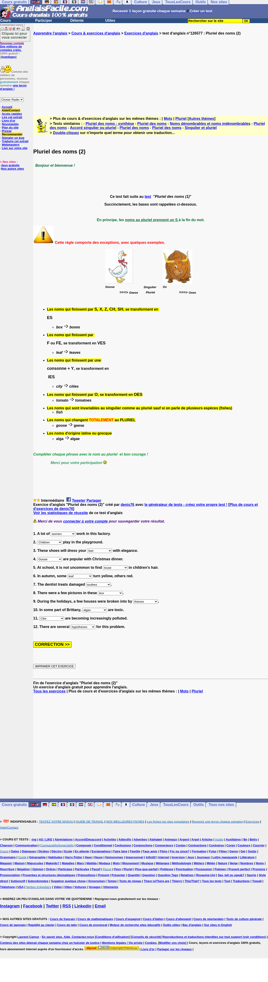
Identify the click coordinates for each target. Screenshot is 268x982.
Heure (98, 857)
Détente (77, 20)
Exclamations (101, 851)
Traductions (241, 881)
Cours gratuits (14, 805)
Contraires (216, 845)
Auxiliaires (233, 839)
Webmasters (10, 144)
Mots (168, 119)
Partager (94, 500)
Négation (23, 869)
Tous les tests (212, 881)
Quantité (134, 875)
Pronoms (258, 869)
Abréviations (64, 839)
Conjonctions (142, 845)
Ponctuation (184, 869)
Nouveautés (10, 124)
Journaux (203, 857)
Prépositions (87, 875)
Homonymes (114, 857)
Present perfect (239, 869)
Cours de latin (67, 925)
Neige (234, 863)
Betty (253, 839)
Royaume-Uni (205, 875)
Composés (83, 845)
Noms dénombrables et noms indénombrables (210, 124)
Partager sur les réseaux (174, 949)
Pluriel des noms (152, 124)
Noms (260, 863)
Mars (80, 863)
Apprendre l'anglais (50, 33)
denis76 (127, 505)
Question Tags (168, 875)
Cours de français (62, 919)
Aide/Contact (11, 110)
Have (88, 857)
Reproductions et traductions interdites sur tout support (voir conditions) (214, 937)
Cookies (151, 942)
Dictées (43, 851)
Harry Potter (73, 857)
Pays (117, 869)
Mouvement (130, 863)
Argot (195, 839)
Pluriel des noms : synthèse (110, 124)
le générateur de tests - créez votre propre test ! (185, 505)
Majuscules (35, 863)
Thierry (177, 881)
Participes (65, 869)
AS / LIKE (45, 839)
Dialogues (29, 851)
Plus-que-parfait (146, 869)
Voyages (95, 887)
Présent (103, 875)
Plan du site (10, 127)
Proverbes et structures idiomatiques (48, 875)
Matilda (91, 863)
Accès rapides (12, 113)
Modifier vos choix (172, 942)
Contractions (197, 845)
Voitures (80, 887)
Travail (257, 881)
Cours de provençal (93, 925)
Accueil (7, 107)
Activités (110, 839)
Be (245, 839)
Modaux (104, 863)
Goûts (252, 851)
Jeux (154, 805)
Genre (233, 851)
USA (20, 887)
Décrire (56, 851)
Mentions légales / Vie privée (122, 942)
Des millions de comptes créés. (12, 46)
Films (164, 851)
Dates (15, 851)
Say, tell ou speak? (231, 875)
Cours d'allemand (178, 919)
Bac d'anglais (191, 925)
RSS (66, 906)
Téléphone (7, 887)
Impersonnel (134, 857)
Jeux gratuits (10, 165)
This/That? (192, 881)
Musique (147, 863)
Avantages (8, 57)
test (148, 197)
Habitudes (55, 857)
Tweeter (78, 500)
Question (148, 875)
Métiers (199, 863)
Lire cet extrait (12, 117)
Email (100, 906)
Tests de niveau (130, 881)
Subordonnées (38, 881)
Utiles (110, 20)
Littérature (247, 857)
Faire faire (120, 851)
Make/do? (53, 863)
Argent (184, 839)
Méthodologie (181, 863)
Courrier (259, 845)
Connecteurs (164, 845)
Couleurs (244, 845)
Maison (19, 863)
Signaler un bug (13, 138)
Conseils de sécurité (146, 937)
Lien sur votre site (14, 148)
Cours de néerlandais (208, 919)
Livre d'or (8, 120)
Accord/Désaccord (88, 839)
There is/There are (156, 881)
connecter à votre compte (85, 521)
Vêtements (110, 887)
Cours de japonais (13, 925)
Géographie (37, 857)
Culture (138, 805)
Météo (211, 863)
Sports (251, 875)
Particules (82, 869)
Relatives (187, 875)
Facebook (32, 906)
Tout (227, 881)
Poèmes (220, 869)
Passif (96, 869)
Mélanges (162, 863)
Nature (222, 863)
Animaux (171, 839)
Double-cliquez (66, 133)
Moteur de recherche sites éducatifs (135, 925)
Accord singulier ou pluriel (93, 128)
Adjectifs (125, 839)
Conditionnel (103, 845)
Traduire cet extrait (15, 141)
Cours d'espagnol (128, 919)
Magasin (6, 863)
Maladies (68, 863)
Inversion (178, 857)
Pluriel (181, 119)
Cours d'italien (153, 919)
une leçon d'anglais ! (13, 87)
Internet (163, 857)
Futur (213, 851)
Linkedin (82, 906)
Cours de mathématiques (95, 919)
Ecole (68, 851)
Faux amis (150, 851)
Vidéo (58, 887)
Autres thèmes (201, 119)
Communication (26, 845)
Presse (7, 131)
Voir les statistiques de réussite (60, 513)
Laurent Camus (28, 937)
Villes (68, 887)
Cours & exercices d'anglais (95, 33)
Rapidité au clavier (41, 925)
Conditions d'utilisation (112, 937)
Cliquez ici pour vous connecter (14, 35)
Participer (43, 20)
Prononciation (10, 875)
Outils (198, 805)
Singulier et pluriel (201, 128)
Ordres (51, 869)
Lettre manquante (224, 857)
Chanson (6, 845)
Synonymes (96, 881)
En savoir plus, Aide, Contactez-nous (68, 937)
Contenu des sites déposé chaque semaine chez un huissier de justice (50, 942)
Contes (181, 845)
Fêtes (223, 851)
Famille (135, 851)
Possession (203, 869)
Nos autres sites (12, 168)
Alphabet (155, 839)
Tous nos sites (221, 805)
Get (242, 851)
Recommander (12, 134)
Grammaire (8, 857)
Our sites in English (218, 925)
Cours (5, 20)
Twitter (52, 906)
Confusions (123, 845)
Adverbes (140, 839)
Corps (230, 845)
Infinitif (151, 857)
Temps (112, 881)
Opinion (37, 869)
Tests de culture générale (244, 919)
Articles (207, 839)
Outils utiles (171, 925)
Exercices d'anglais (141, 33)
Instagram (10, 906)
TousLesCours (176, 805)
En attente (82, 851)
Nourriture (7, 869)
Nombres (246, 863)
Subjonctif (18, 881)
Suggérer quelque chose (68, 881)
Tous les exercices (49, 691)
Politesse (166, 869)
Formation (199, 851)
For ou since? (179, 851)
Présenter (118, 875)
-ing (33, 839)
